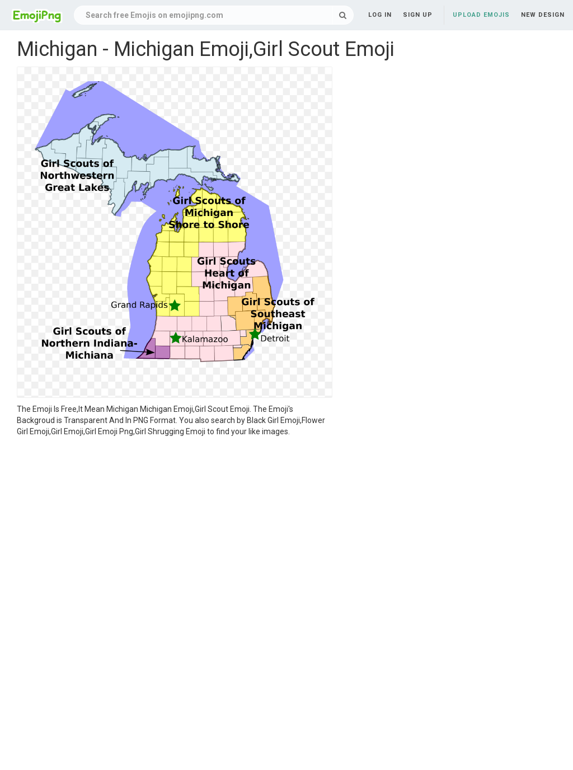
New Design (543, 14)
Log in (380, 14)
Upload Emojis (481, 14)
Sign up (418, 14)
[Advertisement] (174, 521)
